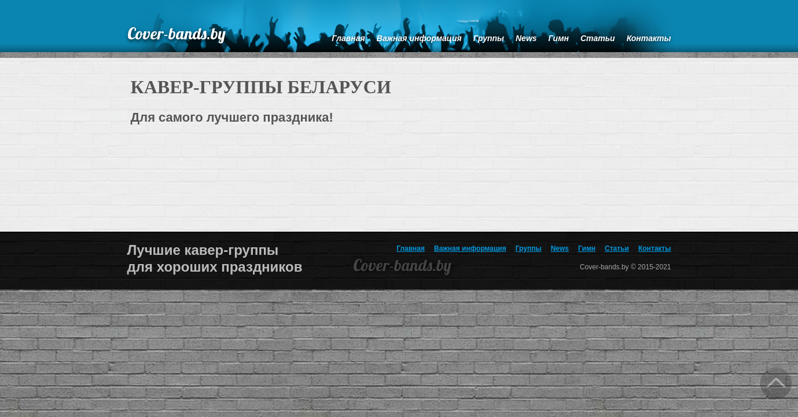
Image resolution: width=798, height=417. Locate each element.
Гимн (586, 248)
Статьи (617, 248)
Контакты (654, 248)
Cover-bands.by (176, 33)
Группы (529, 248)
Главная (410, 248)
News (560, 248)
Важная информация (470, 248)
